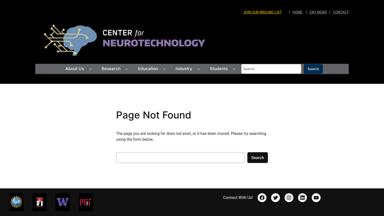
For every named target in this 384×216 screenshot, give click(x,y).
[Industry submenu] (198, 69)
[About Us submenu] (90, 69)
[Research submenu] (127, 69)
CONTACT (341, 12)
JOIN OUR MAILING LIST (262, 12)
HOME (297, 12)
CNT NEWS (318, 12)
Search (313, 69)
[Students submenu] (234, 69)
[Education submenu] (164, 69)
